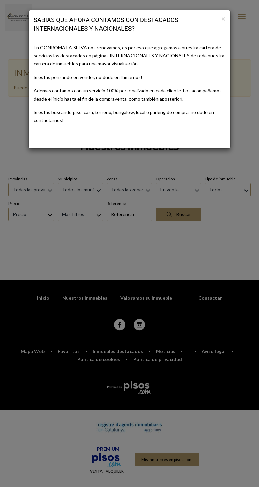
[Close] (223, 18)
